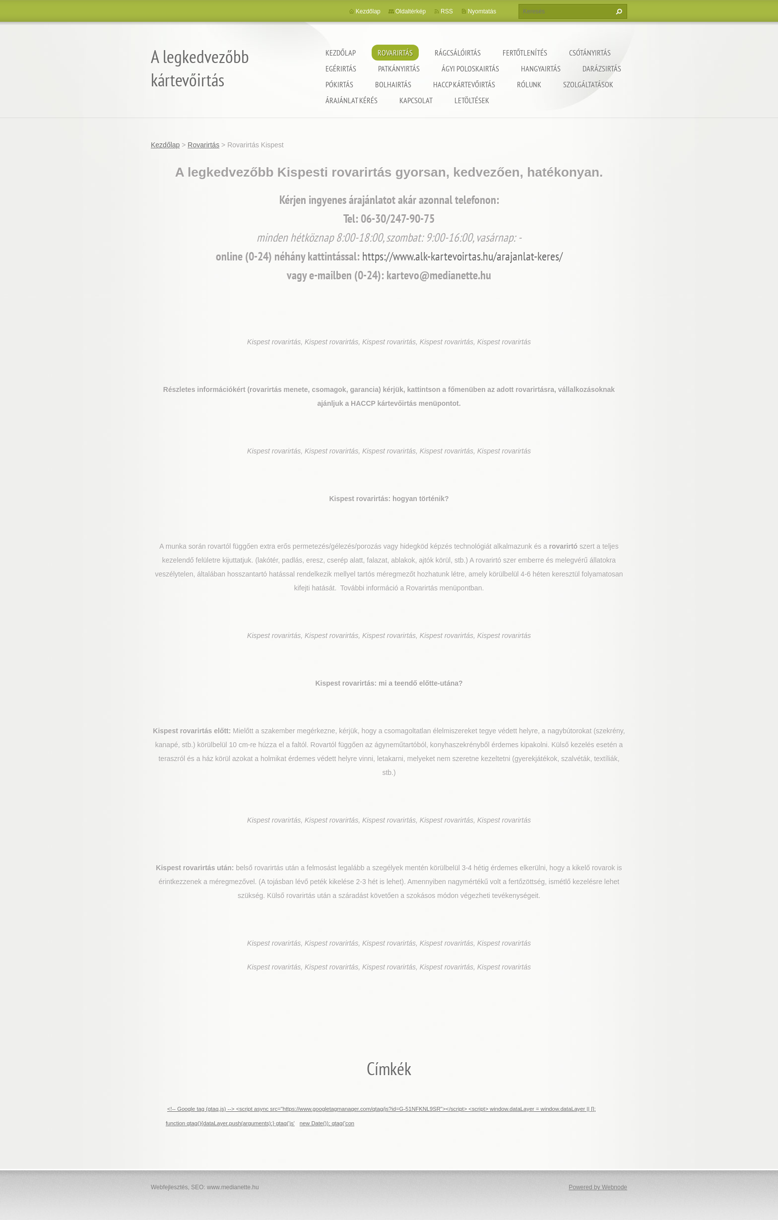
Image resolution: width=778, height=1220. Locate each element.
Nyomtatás (482, 11)
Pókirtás (339, 84)
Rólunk (529, 84)
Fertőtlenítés (525, 53)
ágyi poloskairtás (470, 68)
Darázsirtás (602, 68)
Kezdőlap (340, 53)
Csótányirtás (590, 53)
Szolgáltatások (588, 84)
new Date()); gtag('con (327, 1123)
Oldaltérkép (410, 11)
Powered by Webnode (598, 1187)
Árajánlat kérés (351, 100)
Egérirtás (340, 68)
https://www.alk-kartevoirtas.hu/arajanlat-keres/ (462, 256)
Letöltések (471, 100)
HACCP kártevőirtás (464, 84)
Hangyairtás (541, 68)
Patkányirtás (399, 68)
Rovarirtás (395, 53)
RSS (447, 11)
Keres (617, 11)
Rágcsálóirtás (458, 53)
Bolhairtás (393, 84)
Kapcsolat (416, 100)
